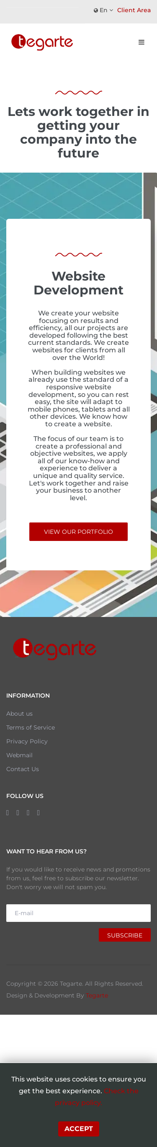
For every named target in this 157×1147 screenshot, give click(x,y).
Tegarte (97, 995)
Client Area (134, 10)
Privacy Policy (27, 741)
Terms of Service (30, 727)
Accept (78, 1129)
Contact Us (22, 769)
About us (19, 713)
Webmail (19, 755)
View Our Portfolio (78, 531)
